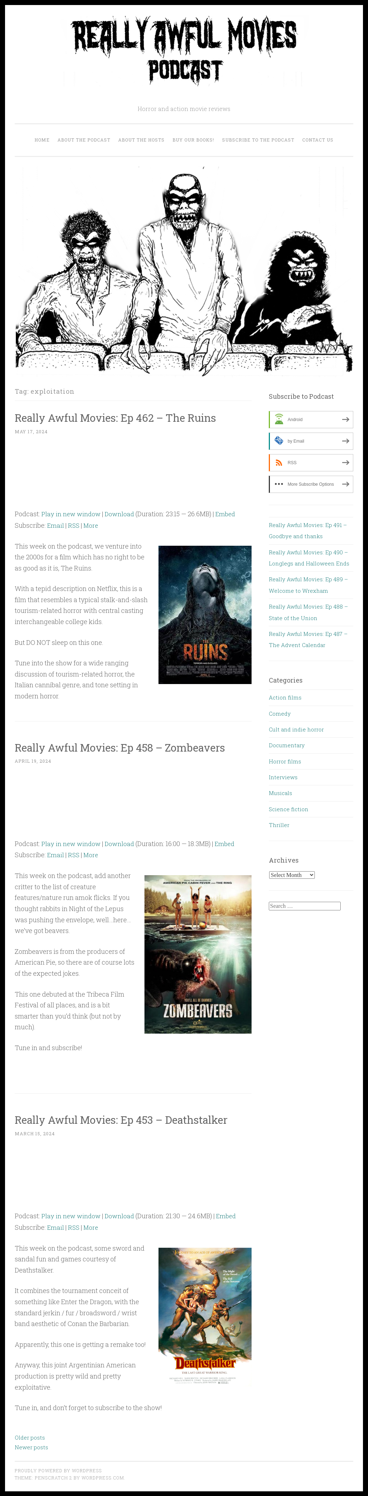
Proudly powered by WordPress (58, 1470)
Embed (228, 513)
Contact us (318, 140)
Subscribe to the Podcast (258, 140)
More (92, 525)
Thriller (279, 824)
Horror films (285, 761)
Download (121, 513)
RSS (74, 525)
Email (55, 525)
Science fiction (288, 809)
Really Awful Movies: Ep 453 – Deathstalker (132, 1119)
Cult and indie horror (296, 729)
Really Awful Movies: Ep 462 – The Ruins (126, 417)
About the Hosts (141, 140)
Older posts (30, 1437)
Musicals (280, 793)
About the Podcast (84, 140)
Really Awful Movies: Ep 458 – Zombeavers (131, 746)
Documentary (287, 745)
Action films (285, 697)
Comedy (280, 713)
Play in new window (71, 513)
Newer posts (31, 1446)
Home (42, 140)
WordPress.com (103, 1477)
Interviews (283, 777)
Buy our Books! (193, 140)
